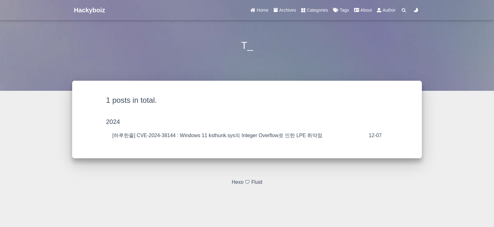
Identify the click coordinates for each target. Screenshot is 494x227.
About (363, 10)
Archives (284, 10)
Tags (341, 10)
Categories (314, 10)
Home (259, 10)
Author (386, 10)
